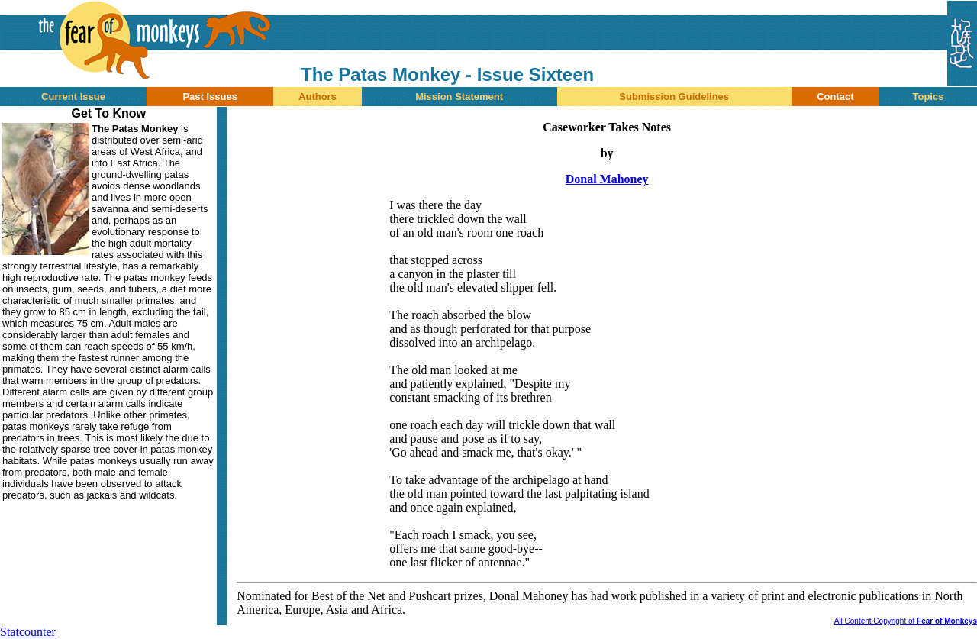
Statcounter (28, 631)
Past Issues (209, 96)
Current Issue (73, 96)
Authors (317, 96)
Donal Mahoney (607, 179)
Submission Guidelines (674, 96)
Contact (835, 96)
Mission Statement (459, 96)
